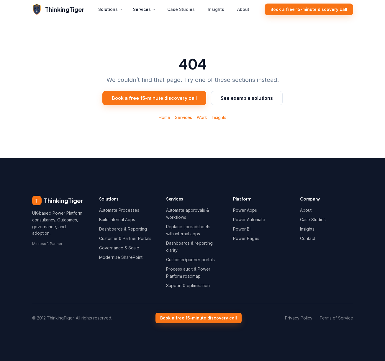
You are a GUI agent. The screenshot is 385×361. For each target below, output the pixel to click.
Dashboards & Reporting (123, 228)
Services (144, 9)
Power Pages (246, 238)
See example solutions (247, 98)
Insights (216, 9)
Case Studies (181, 9)
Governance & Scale (119, 247)
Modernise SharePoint (120, 257)
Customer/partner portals (190, 259)
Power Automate (249, 219)
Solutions (110, 9)
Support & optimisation (188, 285)
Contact (307, 238)
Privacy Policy (298, 317)
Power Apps (245, 210)
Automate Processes (119, 210)
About (243, 9)
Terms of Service (336, 317)
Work (202, 117)
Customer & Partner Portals (125, 238)
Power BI (241, 228)
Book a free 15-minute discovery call (309, 9)
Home (164, 117)
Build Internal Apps (117, 219)
